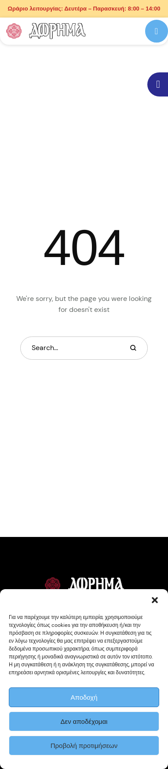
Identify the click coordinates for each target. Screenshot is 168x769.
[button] (154, 600)
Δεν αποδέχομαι (84, 721)
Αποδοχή (84, 697)
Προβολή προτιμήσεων (84, 745)
